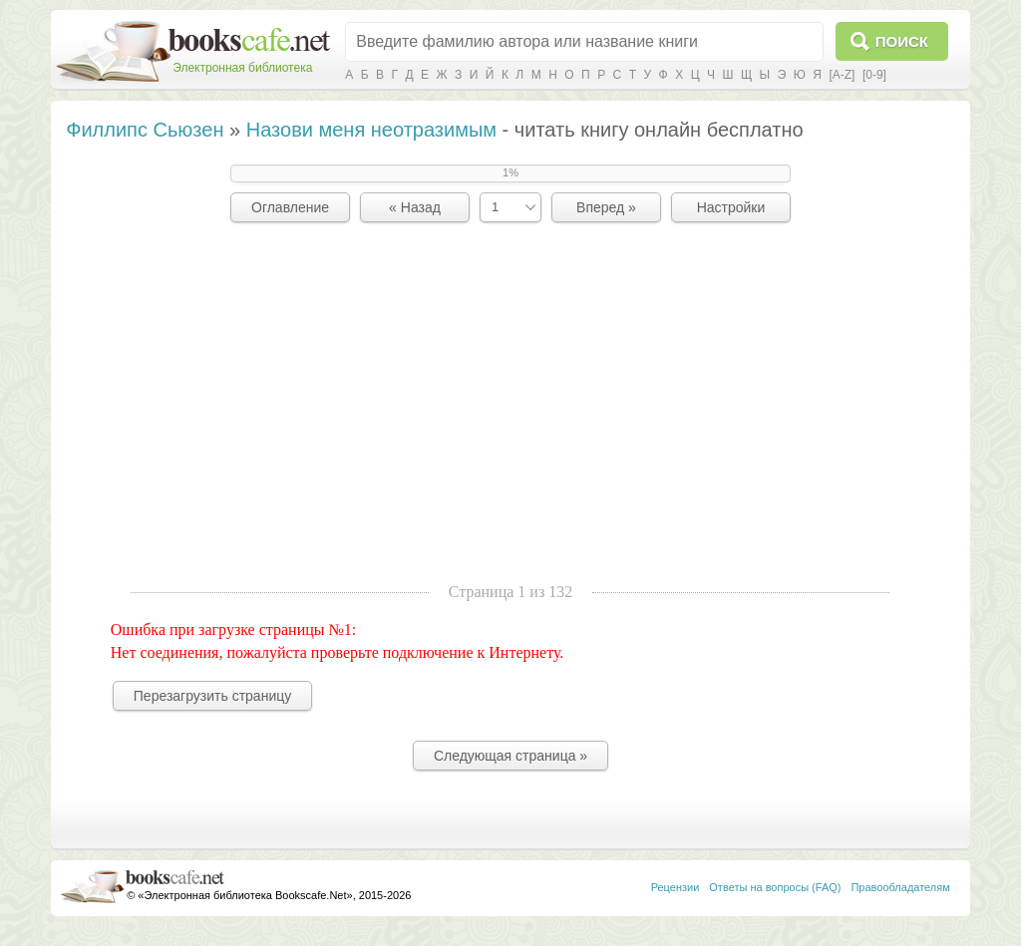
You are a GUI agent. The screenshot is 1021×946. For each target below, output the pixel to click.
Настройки (731, 207)
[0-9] (874, 75)
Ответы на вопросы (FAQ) (775, 887)
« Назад (415, 207)
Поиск (901, 41)
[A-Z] (841, 75)
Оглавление (290, 207)
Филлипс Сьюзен (144, 130)
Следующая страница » (510, 756)
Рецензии (675, 887)
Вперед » (606, 207)
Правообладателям (900, 887)
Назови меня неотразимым (371, 130)
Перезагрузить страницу (212, 696)
